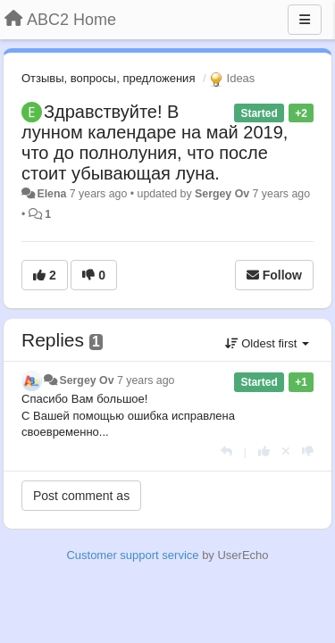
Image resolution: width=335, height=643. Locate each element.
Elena (51, 194)
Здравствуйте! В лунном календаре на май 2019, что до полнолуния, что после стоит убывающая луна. (154, 142)
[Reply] (226, 451)
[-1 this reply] (308, 451)
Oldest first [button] (267, 343)
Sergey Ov (222, 194)
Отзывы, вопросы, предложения (108, 78)
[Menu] (305, 19)
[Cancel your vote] (285, 451)
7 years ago (146, 380)
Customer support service (132, 555)
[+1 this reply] (264, 451)
